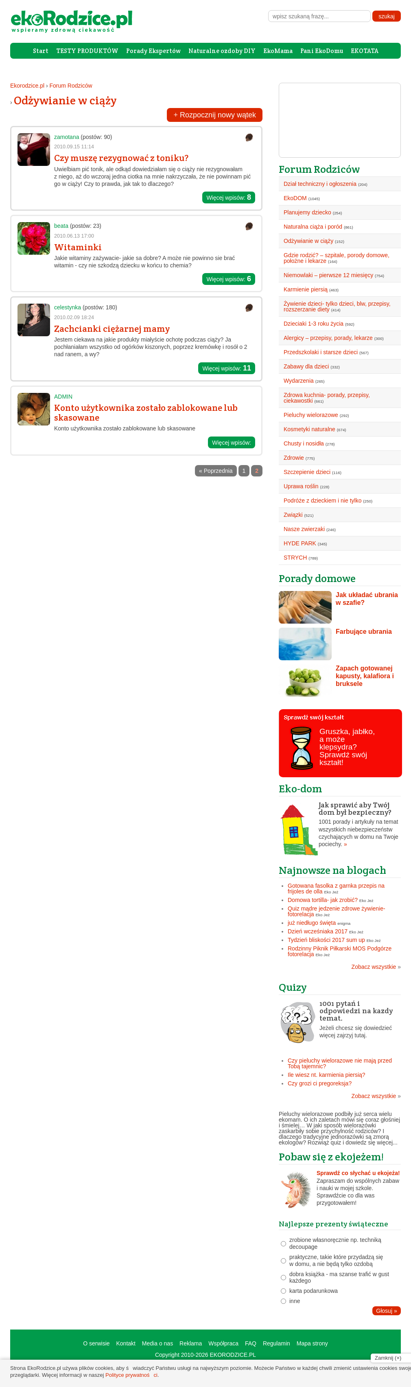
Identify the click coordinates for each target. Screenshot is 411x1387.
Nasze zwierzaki (304, 529)
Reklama (190, 1343)
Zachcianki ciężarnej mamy (112, 328)
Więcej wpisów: (228, 197)
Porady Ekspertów (153, 51)
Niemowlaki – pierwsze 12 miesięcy (328, 275)
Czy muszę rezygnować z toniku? (121, 157)
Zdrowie (294, 457)
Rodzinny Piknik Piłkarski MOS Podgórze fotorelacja (339, 951)
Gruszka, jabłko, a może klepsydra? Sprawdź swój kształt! (347, 746)
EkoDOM (295, 198)
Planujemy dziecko (307, 212)
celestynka (67, 307)
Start (40, 51)
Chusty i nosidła (304, 443)
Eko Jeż (331, 892)
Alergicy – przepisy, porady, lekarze (328, 338)
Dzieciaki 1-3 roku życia (313, 323)
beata (61, 226)
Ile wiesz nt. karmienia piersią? (326, 1075)
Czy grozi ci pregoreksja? (320, 1083)
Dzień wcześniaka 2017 (318, 931)
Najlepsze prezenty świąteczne (333, 1223)
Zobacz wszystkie (376, 967)
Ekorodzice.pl (27, 85)
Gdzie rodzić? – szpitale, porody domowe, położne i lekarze (336, 258)
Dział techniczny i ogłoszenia (320, 184)
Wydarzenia (299, 380)
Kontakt (125, 1343)
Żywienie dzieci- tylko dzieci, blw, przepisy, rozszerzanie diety (337, 306)
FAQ (250, 1343)
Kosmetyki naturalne (309, 429)
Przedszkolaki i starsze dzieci (321, 352)
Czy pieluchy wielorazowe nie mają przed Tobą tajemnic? (340, 1063)
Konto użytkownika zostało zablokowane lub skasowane (146, 412)
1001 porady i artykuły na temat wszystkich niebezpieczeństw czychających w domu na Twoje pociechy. (340, 824)
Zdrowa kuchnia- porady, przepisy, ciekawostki (327, 398)
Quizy (293, 987)
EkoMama (278, 51)
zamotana (66, 137)
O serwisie (96, 1343)
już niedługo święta (312, 923)
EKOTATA (364, 51)
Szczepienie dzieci (307, 472)
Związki (293, 515)
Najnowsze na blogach (332, 870)
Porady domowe (317, 578)
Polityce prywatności (131, 1375)
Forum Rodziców (71, 85)
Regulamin (276, 1343)
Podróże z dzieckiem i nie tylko (322, 500)
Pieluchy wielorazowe (311, 415)
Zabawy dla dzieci (306, 366)
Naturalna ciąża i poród (313, 226)
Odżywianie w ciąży (65, 100)
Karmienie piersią (306, 289)
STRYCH (295, 557)
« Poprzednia (216, 470)
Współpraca (223, 1343)
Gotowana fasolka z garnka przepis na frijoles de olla (336, 888)
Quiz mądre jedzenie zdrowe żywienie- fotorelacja (336, 911)
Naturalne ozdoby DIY (222, 51)
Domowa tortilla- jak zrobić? (323, 900)
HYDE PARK (300, 543)
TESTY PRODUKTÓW (87, 51)
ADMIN (63, 396)
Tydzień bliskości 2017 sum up (326, 940)
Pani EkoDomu (321, 51)
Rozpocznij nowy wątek (214, 115)
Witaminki (78, 247)
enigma (343, 923)
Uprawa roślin (301, 486)
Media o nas (157, 1343)
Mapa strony (312, 1343)
